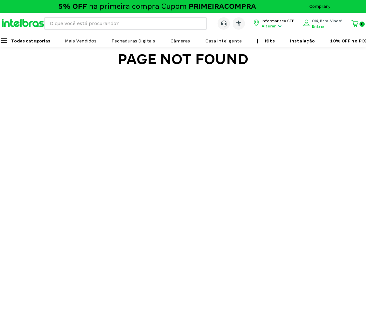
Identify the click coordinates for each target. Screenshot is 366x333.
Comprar (318, 6)
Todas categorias (30, 41)
